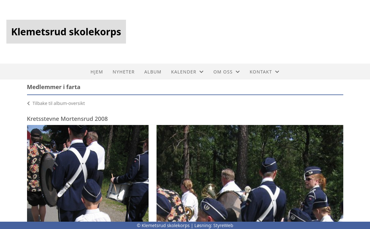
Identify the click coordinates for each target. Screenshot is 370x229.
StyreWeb (223, 225)
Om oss (226, 72)
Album (152, 72)
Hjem (97, 72)
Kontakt (265, 72)
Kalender (187, 72)
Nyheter (124, 72)
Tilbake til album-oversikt (56, 103)
